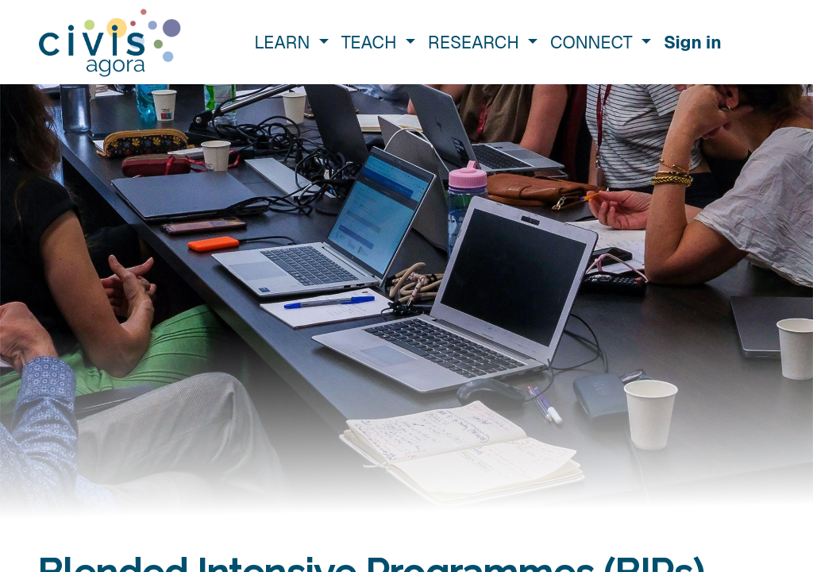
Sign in (693, 42)
